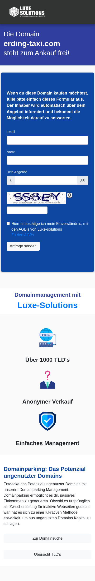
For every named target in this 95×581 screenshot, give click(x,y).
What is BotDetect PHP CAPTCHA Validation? (36, 203)
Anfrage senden (23, 246)
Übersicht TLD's (47, 554)
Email (11, 132)
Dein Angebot (17, 172)
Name (11, 152)
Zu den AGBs (22, 235)
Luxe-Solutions (47, 305)
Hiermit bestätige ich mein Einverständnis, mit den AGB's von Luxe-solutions (49, 226)
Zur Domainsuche (47, 538)
